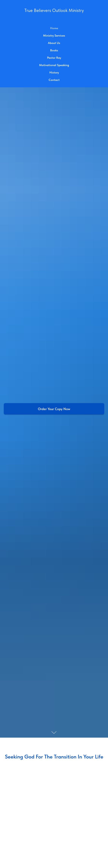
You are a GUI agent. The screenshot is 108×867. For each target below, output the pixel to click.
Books (54, 50)
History (54, 72)
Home (54, 28)
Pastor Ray (54, 57)
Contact (54, 80)
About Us (54, 43)
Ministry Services (54, 35)
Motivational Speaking (54, 65)
